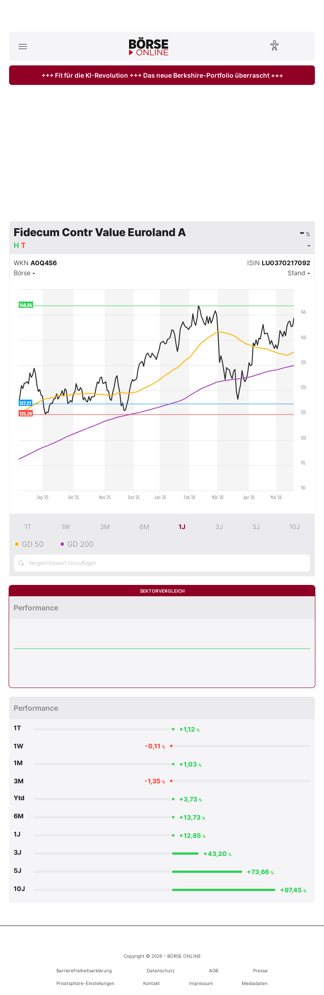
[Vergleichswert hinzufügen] (162, 563)
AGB (213, 970)
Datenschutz (160, 970)
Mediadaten (255, 983)
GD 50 (33, 544)
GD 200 (80, 544)
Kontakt (151, 983)
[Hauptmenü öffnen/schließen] (22, 46)
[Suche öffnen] (301, 46)
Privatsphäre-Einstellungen (85, 983)
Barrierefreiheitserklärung (84, 970)
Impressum (201, 983)
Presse (260, 970)
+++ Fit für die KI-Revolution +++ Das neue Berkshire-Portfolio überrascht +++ (162, 75)
